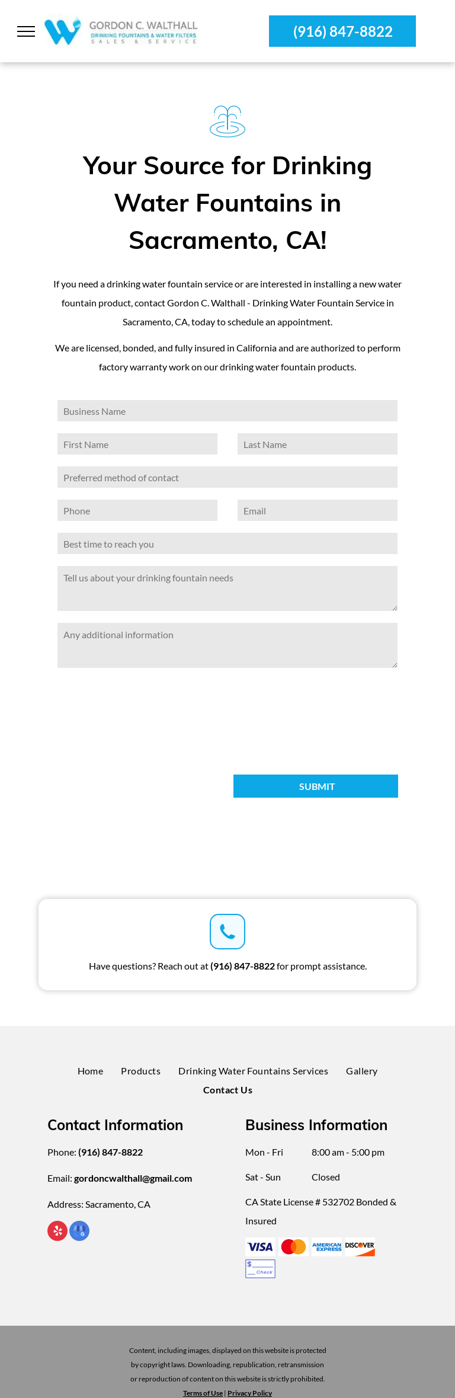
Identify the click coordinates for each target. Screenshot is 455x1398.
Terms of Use (203, 1393)
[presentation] (104, 719)
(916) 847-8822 (242, 965)
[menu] (26, 31)
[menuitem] (91, 1070)
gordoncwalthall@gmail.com (133, 1177)
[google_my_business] (79, 1232)
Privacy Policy (250, 1393)
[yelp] (57, 1232)
